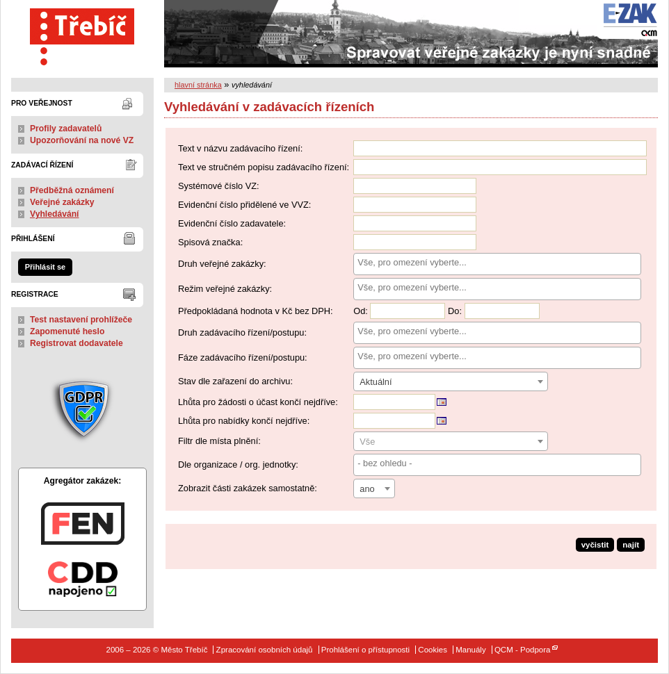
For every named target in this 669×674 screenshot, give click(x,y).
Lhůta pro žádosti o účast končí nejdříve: (258, 402)
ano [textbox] (367, 489)
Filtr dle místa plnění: (219, 441)
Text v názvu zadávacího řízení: (240, 148)
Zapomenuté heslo (67, 331)
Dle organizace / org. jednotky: (238, 464)
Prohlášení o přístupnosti (365, 650)
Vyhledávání (54, 214)
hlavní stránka (198, 85)
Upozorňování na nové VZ (82, 140)
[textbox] (450, 442)
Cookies (432, 650)
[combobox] (497, 264)
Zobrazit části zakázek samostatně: (247, 488)
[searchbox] (497, 262)
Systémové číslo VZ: (218, 186)
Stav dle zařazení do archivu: (235, 381)
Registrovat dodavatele (76, 343)
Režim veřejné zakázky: (225, 288)
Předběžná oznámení (72, 190)
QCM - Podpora (522, 650)
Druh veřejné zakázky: (222, 263)
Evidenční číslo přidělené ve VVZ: (244, 204)
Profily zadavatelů (66, 128)
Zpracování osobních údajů (264, 650)
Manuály (471, 650)
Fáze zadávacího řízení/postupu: (242, 357)
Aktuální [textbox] (376, 382)
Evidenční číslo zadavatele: (232, 223)
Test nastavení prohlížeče (81, 319)
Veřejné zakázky (62, 202)
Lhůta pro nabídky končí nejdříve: (243, 421)
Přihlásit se (45, 267)
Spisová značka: (210, 242)
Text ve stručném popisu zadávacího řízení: (263, 167)
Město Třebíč (82, 33)
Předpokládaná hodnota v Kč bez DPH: (255, 311)
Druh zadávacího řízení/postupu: (242, 332)
